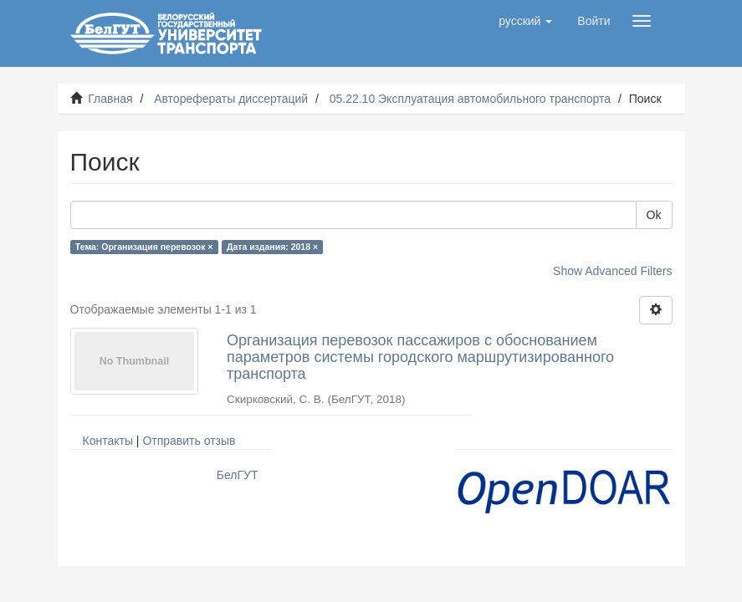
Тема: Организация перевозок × (144, 247)
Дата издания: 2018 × (272, 247)
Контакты (108, 440)
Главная (110, 98)
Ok (654, 215)
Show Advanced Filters (612, 271)
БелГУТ (237, 475)
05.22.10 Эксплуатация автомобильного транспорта (470, 98)
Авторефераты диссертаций (231, 98)
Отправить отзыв (188, 440)
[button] (525, 21)
